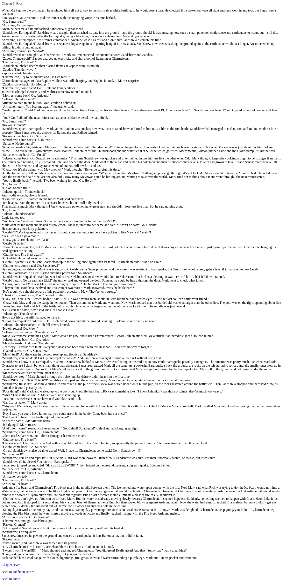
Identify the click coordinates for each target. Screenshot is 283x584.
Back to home (11, 579)
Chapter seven (11, 565)
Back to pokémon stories (18, 572)
